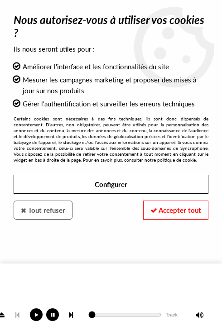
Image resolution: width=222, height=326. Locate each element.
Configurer (111, 184)
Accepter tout (175, 210)
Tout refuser (43, 210)
